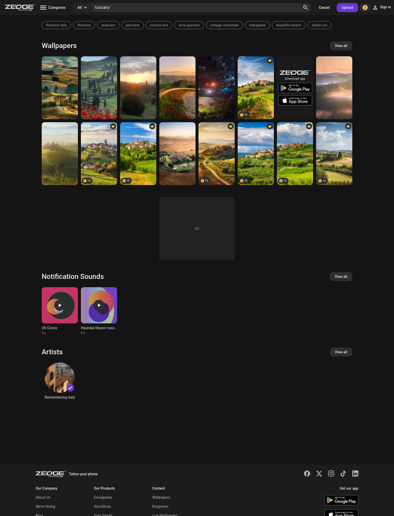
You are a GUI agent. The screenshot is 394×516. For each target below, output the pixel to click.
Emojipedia (103, 497)
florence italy (56, 25)
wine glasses (189, 25)
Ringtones (160, 506)
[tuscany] (99, 87)
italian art (319, 25)
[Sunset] (138, 87)
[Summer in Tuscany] (334, 153)
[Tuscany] (60, 87)
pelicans (132, 25)
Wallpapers (161, 497)
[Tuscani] (217, 87)
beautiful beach (288, 25)
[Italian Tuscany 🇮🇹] (256, 87)
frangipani (257, 25)
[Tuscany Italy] (177, 153)
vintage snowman (224, 25)
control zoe (159, 25)
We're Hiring (45, 506)
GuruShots (102, 506)
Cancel (324, 8)
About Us (43, 497)
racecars (108, 25)
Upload (347, 8)
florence (84, 25)
